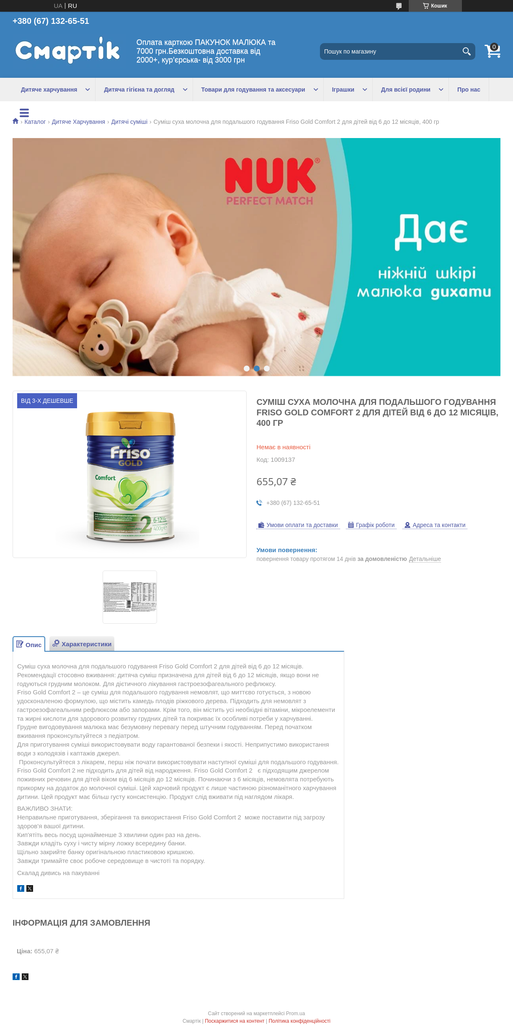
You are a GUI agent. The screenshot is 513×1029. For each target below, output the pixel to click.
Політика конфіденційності (299, 1021)
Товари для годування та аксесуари (253, 89)
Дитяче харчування (49, 89)
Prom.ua (295, 1013)
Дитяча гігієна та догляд (139, 89)
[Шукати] (467, 51)
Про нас (468, 89)
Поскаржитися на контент (234, 1021)
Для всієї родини (406, 89)
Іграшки (343, 89)
